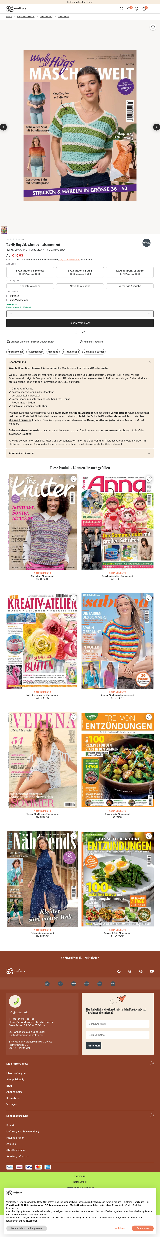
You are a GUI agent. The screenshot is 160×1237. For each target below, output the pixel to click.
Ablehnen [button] (120, 1228)
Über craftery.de (16, 1095)
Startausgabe (12, 280)
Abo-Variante (12, 291)
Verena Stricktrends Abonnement (42, 823)
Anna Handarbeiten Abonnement (117, 574)
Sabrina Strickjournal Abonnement (117, 699)
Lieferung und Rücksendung (22, 1153)
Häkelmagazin (35, 350)
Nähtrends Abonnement (42, 947)
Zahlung (11, 1166)
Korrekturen (13, 1120)
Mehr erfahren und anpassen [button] (26, 1228)
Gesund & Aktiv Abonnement (117, 947)
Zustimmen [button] (143, 1228)
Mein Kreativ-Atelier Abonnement (42, 699)
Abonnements (46, 16)
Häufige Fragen (15, 1160)
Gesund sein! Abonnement (117, 823)
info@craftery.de (18, 1034)
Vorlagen (11, 1126)
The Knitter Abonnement (42, 574)
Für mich (14, 296)
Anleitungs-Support (17, 1178)
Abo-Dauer (11, 264)
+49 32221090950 (22, 1041)
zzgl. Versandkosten (69, 259)
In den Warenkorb (80, 322)
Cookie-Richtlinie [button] (133, 1205)
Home (9, 16)
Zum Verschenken (19, 300)
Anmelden (94, 1067)
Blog (9, 1108)
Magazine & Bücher (25, 16)
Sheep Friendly (15, 1101)
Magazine (53, 350)
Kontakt (10, 1147)
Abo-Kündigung (15, 1172)
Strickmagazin (71, 350)
